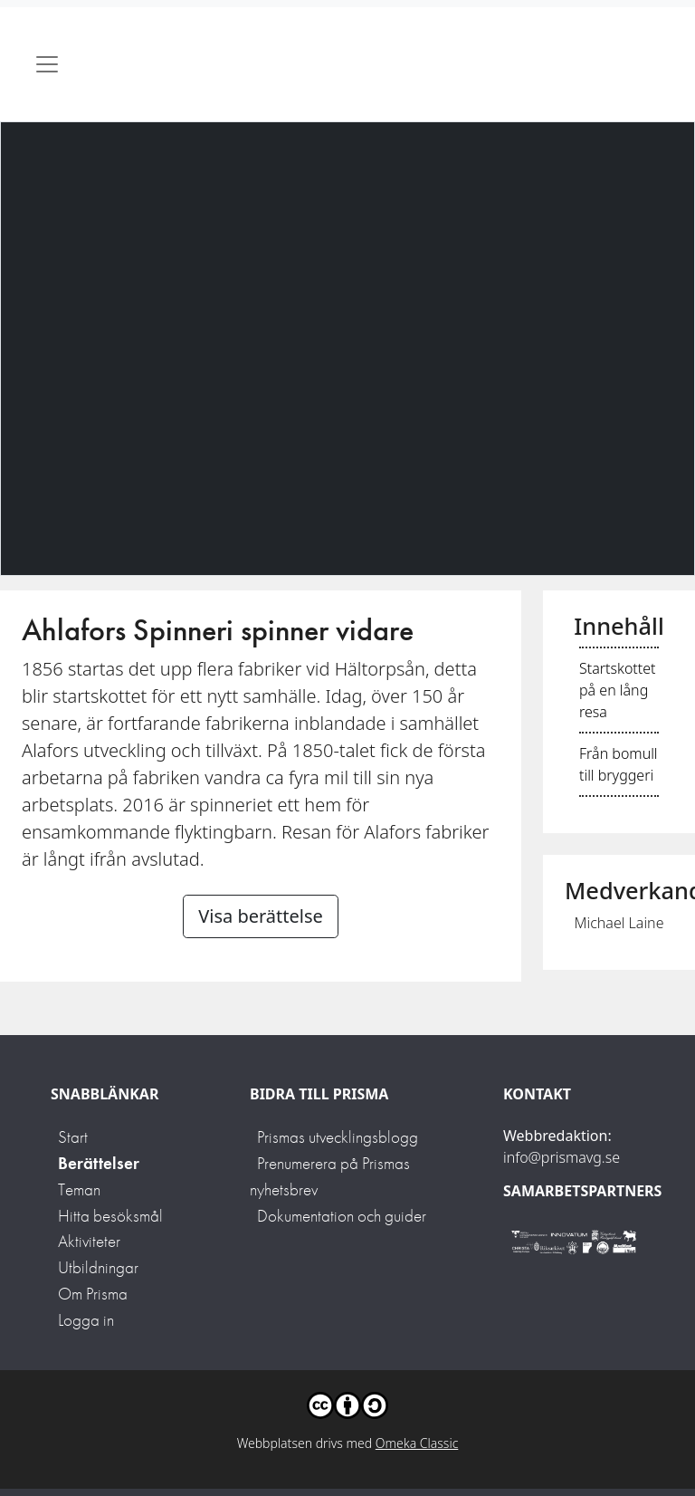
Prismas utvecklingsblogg (337, 1137)
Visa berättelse (260, 916)
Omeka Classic (417, 1443)
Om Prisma (93, 1293)
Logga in (86, 1320)
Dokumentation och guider (341, 1215)
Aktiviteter (89, 1241)
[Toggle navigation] (47, 64)
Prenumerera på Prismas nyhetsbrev (330, 1176)
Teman (79, 1189)
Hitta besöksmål (110, 1215)
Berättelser (98, 1163)
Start (73, 1137)
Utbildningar (98, 1267)
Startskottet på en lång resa (617, 690)
